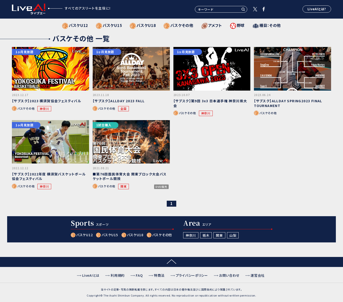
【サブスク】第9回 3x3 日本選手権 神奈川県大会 (210, 103)
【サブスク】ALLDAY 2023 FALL (119, 100)
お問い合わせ (229, 275)
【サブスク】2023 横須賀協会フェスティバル (46, 100)
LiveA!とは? (317, 9)
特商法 (159, 275)
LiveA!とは (90, 275)
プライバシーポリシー (192, 275)
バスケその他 (26, 108)
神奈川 (44, 109)
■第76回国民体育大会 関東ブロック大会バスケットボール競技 (130, 176)
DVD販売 (161, 186)
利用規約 (118, 275)
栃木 (205, 235)
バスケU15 (109, 234)
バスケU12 (84, 234)
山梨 (232, 235)
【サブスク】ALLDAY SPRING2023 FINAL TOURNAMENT (288, 103)
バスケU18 (135, 234)
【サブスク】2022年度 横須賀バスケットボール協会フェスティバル (49, 176)
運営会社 (258, 275)
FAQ (139, 275)
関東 (123, 186)
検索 (243, 9)
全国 (123, 109)
